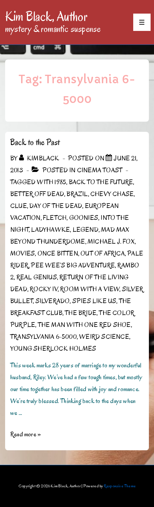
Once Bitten (57, 253)
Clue (18, 206)
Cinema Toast (99, 170)
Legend (85, 229)
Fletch (54, 217)
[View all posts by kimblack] (40, 158)
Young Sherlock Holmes (53, 348)
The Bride (80, 313)
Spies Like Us (94, 301)
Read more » (25, 434)
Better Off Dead (37, 194)
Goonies (83, 217)
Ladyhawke (50, 229)
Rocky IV (44, 289)
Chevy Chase (112, 194)
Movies (22, 253)
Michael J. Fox (111, 241)
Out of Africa (102, 253)
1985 (60, 182)
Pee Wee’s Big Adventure (73, 265)
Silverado (52, 301)
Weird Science (104, 336)
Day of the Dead (55, 206)
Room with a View (89, 289)
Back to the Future (101, 182)
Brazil (77, 194)
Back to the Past (35, 142)
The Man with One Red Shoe (84, 324)
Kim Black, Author (46, 16)
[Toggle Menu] (142, 22)
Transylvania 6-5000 (43, 336)
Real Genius (36, 277)
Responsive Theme (120, 486)
